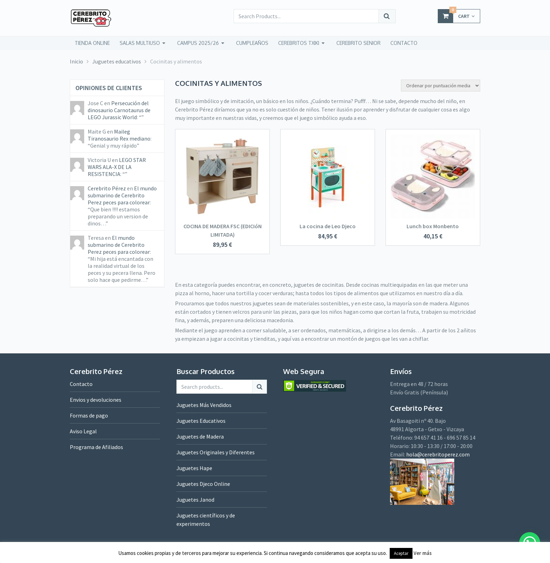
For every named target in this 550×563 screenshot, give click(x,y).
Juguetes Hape (194, 468)
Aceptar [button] (401, 553)
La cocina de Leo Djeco (328, 226)
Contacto (81, 383)
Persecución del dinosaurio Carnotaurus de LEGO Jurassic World (119, 110)
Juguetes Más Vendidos (204, 404)
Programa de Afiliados (96, 446)
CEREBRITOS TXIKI (298, 43)
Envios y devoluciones (95, 399)
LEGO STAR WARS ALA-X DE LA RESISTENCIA (117, 166)
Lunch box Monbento (433, 226)
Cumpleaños (252, 43)
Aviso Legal (83, 431)
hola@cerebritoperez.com (438, 454)
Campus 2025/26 (198, 43)
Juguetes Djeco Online (203, 483)
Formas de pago (89, 415)
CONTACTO (403, 43)
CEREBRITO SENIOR (358, 43)
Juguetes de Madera (200, 436)
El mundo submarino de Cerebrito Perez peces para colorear (122, 195)
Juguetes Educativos (201, 420)
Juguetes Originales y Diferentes (215, 452)
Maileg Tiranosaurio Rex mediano (119, 135)
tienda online (92, 43)
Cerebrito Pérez (107, 188)
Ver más (423, 553)
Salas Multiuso (140, 43)
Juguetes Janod (195, 499)
